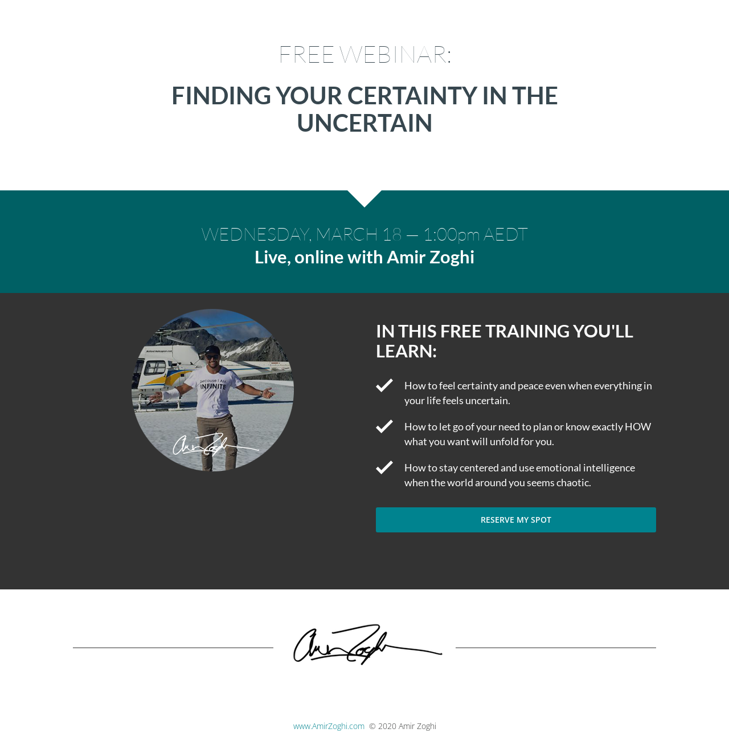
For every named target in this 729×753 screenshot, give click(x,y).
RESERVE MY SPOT (516, 519)
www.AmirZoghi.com (328, 726)
